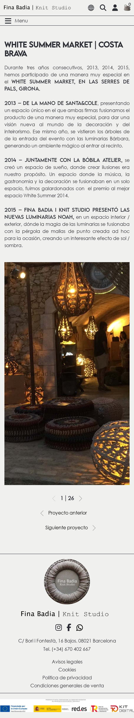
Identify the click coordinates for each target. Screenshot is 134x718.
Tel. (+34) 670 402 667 (67, 649)
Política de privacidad (67, 677)
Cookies (67, 669)
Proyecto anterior (62, 513)
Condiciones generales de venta (67, 685)
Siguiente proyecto (72, 528)
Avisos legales (67, 661)
